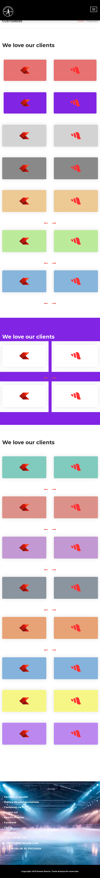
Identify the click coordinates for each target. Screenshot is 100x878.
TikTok (8, 827)
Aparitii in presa (14, 817)
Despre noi (11, 812)
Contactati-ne (12, 807)
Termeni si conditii (16, 797)
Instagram (10, 832)
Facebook (10, 822)
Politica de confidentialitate (21, 802)
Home (81, 21)
